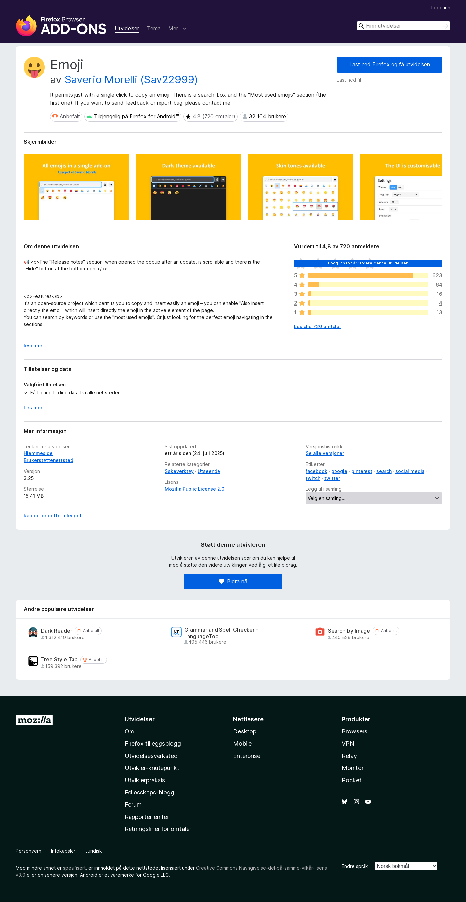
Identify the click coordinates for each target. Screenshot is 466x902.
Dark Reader (56, 631)
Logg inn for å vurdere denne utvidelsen (368, 263)
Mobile (242, 743)
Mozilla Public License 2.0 (194, 489)
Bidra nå (233, 581)
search (384, 471)
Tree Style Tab (59, 659)
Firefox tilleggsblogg (153, 743)
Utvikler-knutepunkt (152, 767)
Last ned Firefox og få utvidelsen (389, 64)
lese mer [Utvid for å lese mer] (34, 345)
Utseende (209, 471)
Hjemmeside (38, 453)
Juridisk (93, 851)
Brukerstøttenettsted (48, 460)
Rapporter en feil (147, 816)
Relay (349, 755)
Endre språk (355, 866)
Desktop (244, 731)
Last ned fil (349, 80)
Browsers (354, 731)
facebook (316, 471)
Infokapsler (63, 851)
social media (409, 471)
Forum (133, 804)
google (339, 471)
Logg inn (440, 7)
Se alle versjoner (325, 453)
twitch (313, 478)
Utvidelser (127, 28)
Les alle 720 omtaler (317, 326)
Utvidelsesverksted (151, 755)
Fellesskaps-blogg (149, 792)
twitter (332, 478)
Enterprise (246, 755)
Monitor (353, 767)
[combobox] (403, 25)
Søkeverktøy (179, 471)
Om (129, 731)
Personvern (28, 851)
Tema (153, 28)
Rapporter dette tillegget (53, 515)
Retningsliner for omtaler (158, 828)
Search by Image (349, 631)
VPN (348, 743)
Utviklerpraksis (145, 780)
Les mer (33, 407)
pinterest (361, 471)
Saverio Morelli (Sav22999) (131, 79)
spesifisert (74, 868)
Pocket (352, 780)
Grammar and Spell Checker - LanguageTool (221, 633)
